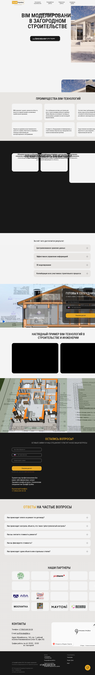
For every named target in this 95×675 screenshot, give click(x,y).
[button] (39, 39)
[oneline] (27, 460)
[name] (27, 449)
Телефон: (22, 629)
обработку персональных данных (83, 318)
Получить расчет (27, 468)
